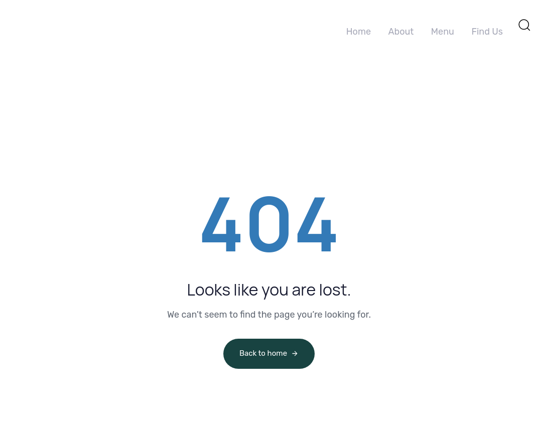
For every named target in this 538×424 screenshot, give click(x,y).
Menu (442, 31)
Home (358, 31)
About (401, 31)
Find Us (487, 31)
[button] (524, 25)
